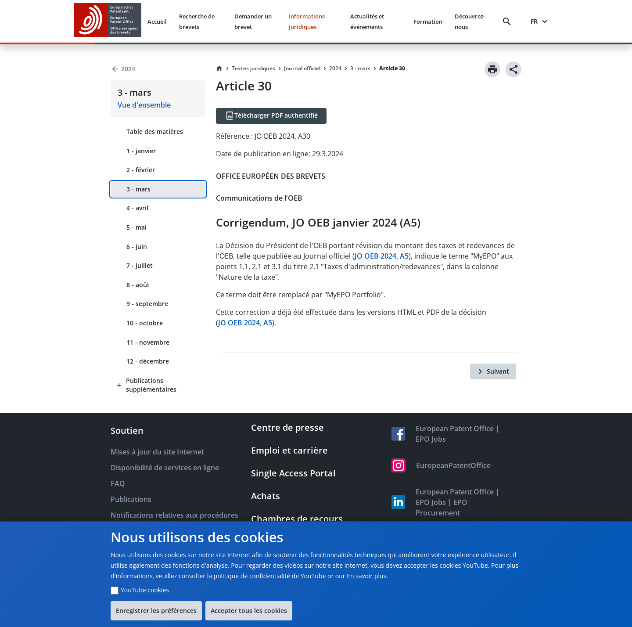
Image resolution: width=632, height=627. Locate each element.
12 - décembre (147, 361)
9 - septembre (147, 303)
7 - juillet (139, 265)
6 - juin (136, 246)
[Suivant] (493, 371)
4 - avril (137, 208)
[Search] (509, 21)
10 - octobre (144, 323)
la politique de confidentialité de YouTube (266, 576)
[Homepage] (219, 68)
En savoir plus (366, 576)
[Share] (513, 69)
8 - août (138, 285)
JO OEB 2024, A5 (382, 256)
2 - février (140, 170)
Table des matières (154, 131)
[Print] (492, 69)
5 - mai (136, 227)
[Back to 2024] (158, 69)
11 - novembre (147, 342)
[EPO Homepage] (107, 21)
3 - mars (138, 189)
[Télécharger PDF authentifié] (271, 116)
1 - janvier (141, 151)
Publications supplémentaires (151, 384)
